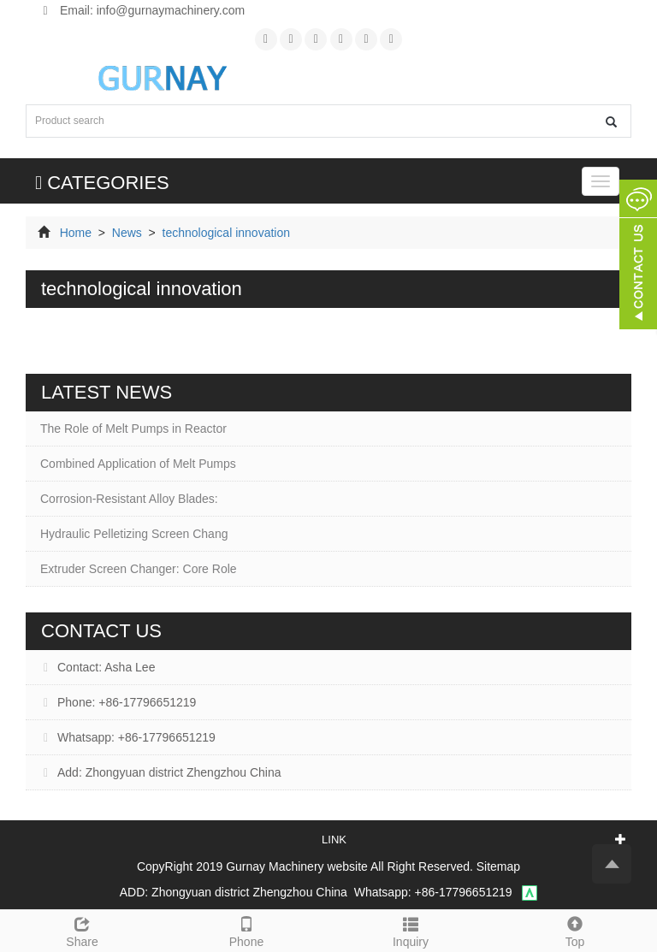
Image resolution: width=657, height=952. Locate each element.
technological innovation (224, 232)
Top (575, 930)
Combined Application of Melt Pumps (138, 463)
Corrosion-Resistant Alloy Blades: (129, 499)
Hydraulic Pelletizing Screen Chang (134, 534)
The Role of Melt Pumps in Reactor (133, 428)
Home (76, 232)
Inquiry (410, 930)
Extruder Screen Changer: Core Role (138, 569)
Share (82, 930)
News (127, 232)
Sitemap (498, 866)
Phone (246, 930)
